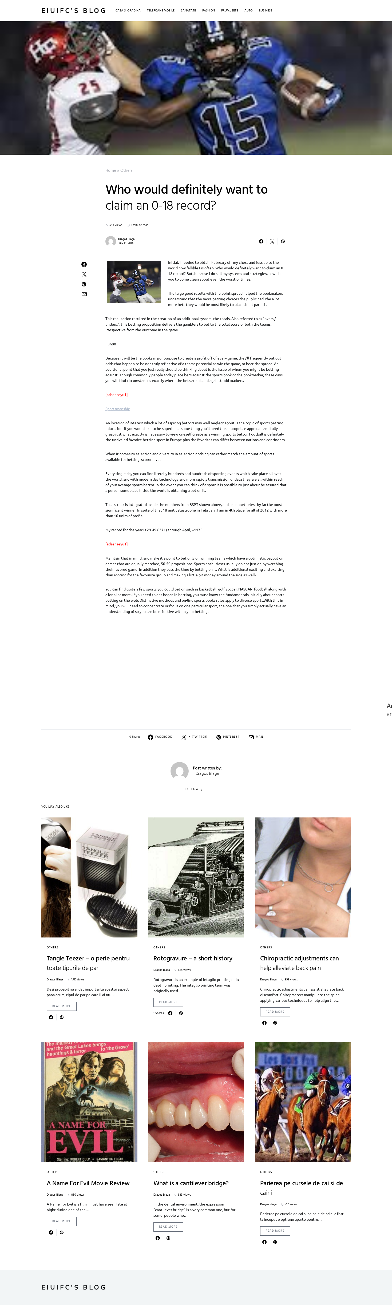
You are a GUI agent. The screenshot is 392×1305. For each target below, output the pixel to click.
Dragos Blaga (126, 239)
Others (126, 170)
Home (110, 170)
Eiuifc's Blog (74, 10)
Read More (61, 1006)
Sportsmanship (117, 408)
